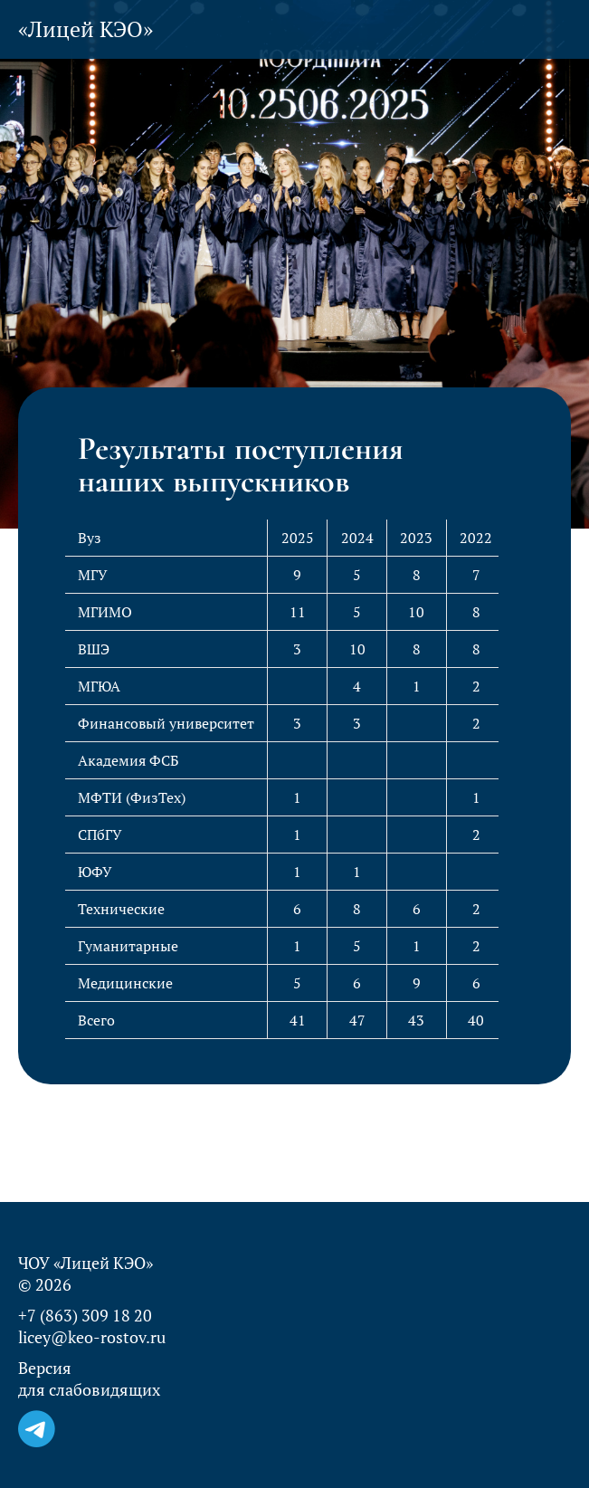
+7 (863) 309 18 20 (85, 1315)
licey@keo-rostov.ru (92, 1337)
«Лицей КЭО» (85, 28)
